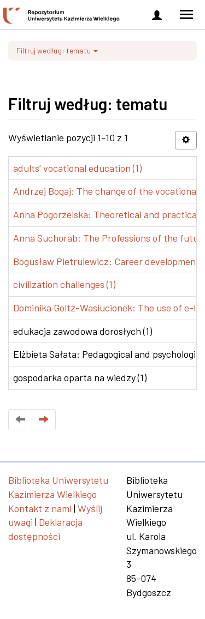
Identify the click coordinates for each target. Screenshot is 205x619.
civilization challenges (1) (64, 284)
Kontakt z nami (40, 508)
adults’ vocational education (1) (77, 168)
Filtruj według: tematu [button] (57, 50)
